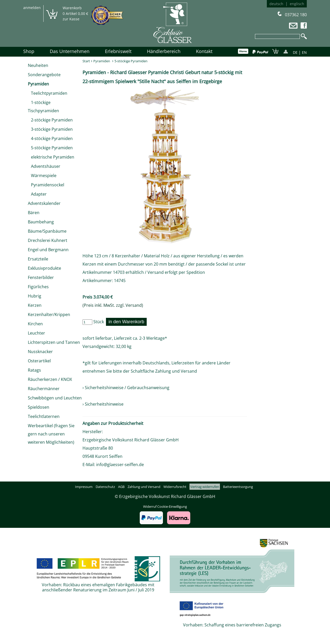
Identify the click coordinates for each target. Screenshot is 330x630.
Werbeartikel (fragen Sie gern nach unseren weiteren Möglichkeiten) (51, 434)
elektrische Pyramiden (51, 157)
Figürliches (38, 287)
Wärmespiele (42, 175)
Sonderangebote (44, 74)
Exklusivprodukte (44, 268)
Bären (33, 212)
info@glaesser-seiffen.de (120, 464)
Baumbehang (41, 222)
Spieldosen (38, 407)
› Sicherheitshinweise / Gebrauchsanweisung (125, 387)
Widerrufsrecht (174, 486)
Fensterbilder (41, 277)
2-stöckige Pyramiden (50, 120)
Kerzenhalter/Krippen (49, 314)
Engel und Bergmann (48, 249)
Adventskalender (44, 203)
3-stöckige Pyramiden (50, 129)
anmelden (32, 7)
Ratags (34, 370)
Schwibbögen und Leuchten (55, 398)
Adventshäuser (44, 166)
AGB (121, 486)
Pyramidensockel (46, 185)
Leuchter (36, 333)
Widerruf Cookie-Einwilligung (165, 506)
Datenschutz (105, 486)
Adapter (37, 194)
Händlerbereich (163, 51)
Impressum (84, 486)
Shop (28, 51)
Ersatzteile (38, 259)
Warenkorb (72, 7)
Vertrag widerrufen (204, 486)
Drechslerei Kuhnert (47, 240)
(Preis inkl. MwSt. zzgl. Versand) (112, 305)
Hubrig (34, 296)
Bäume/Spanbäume (47, 231)
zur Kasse (71, 18)
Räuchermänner (44, 388)
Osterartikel (39, 361)
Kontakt (204, 51)
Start (86, 61)
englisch (297, 3)
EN (304, 52)
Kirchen (35, 324)
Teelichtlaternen (44, 416)
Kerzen (35, 305)
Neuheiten (38, 65)
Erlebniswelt (118, 51)
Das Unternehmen (69, 51)
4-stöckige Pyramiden (50, 138)
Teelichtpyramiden (47, 93)
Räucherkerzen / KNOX (50, 379)
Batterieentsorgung (238, 486)
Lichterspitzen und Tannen (54, 342)
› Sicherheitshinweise (102, 404)
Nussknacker (40, 351)
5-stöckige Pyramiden (50, 148)
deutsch (276, 3)
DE (295, 52)
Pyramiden (38, 84)
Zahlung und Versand (176, 371)
